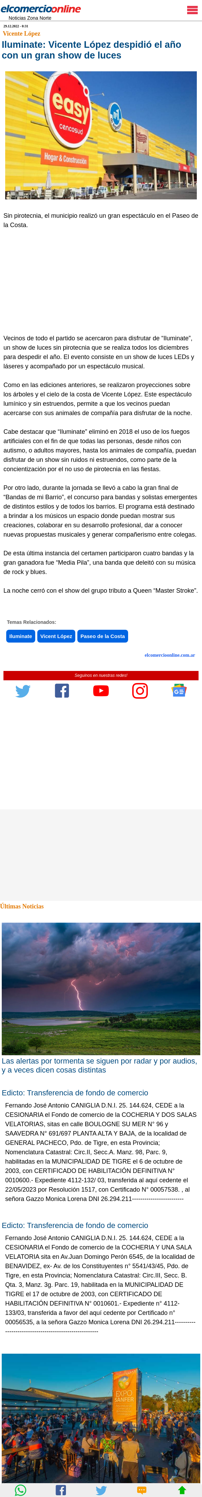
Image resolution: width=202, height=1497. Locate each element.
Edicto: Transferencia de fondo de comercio (75, 1092)
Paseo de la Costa (102, 636)
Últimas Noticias (22, 906)
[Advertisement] (98, 281)
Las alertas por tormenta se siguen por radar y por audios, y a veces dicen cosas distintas (99, 1065)
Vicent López (56, 636)
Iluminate (20, 636)
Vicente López (21, 33)
